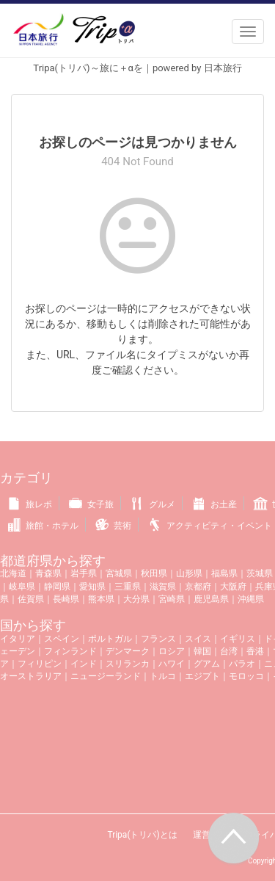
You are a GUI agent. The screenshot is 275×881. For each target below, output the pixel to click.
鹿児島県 (211, 599)
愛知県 (92, 586)
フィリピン (40, 664)
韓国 (202, 651)
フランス (158, 639)
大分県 (136, 599)
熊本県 (101, 599)
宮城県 (119, 573)
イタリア (17, 639)
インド (83, 664)
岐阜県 (22, 586)
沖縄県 (251, 599)
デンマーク (128, 651)
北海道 (13, 573)
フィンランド (70, 651)
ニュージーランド (105, 676)
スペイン (61, 639)
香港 (255, 651)
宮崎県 (171, 599)
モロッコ (246, 676)
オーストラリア (31, 676)
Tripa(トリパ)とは (142, 835)
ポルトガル (110, 639)
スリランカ (128, 664)
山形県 (189, 573)
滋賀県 (163, 586)
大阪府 (233, 586)
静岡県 (57, 586)
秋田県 (154, 573)
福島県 (224, 573)
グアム (207, 664)
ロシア (171, 651)
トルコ (163, 676)
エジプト (202, 676)
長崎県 (66, 599)
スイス (198, 639)
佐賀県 (31, 599)
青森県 (48, 573)
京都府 (198, 586)
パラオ (242, 664)
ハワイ (171, 664)
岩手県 (83, 573)
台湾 (229, 651)
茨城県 (259, 573)
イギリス (237, 639)
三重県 (127, 586)
